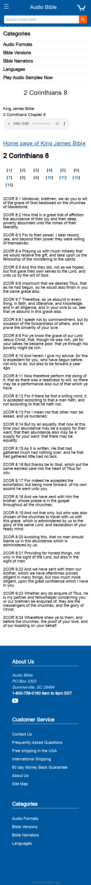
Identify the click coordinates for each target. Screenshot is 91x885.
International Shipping (31, 759)
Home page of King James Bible (44, 143)
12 (76, 177)
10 (49, 177)
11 (63, 177)
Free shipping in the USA (34, 750)
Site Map (20, 784)
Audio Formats (17, 44)
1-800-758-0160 (26, 693)
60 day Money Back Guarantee (40, 767)
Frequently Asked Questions (37, 742)
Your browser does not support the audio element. (36, 124)
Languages (14, 69)
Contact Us (22, 734)
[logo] (43, 7)
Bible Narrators (18, 61)
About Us (20, 775)
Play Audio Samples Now (28, 77)
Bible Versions (17, 53)
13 (9, 185)
